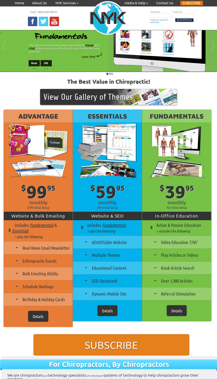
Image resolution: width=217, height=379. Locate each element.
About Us (40, 3)
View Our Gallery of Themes (88, 97)
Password (177, 11)
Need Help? (154, 22)
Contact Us (164, 3)
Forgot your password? (159, 19)
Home (19, 3)
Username (155, 11)
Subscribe (192, 3)
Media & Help (136, 3)
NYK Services (66, 3)
